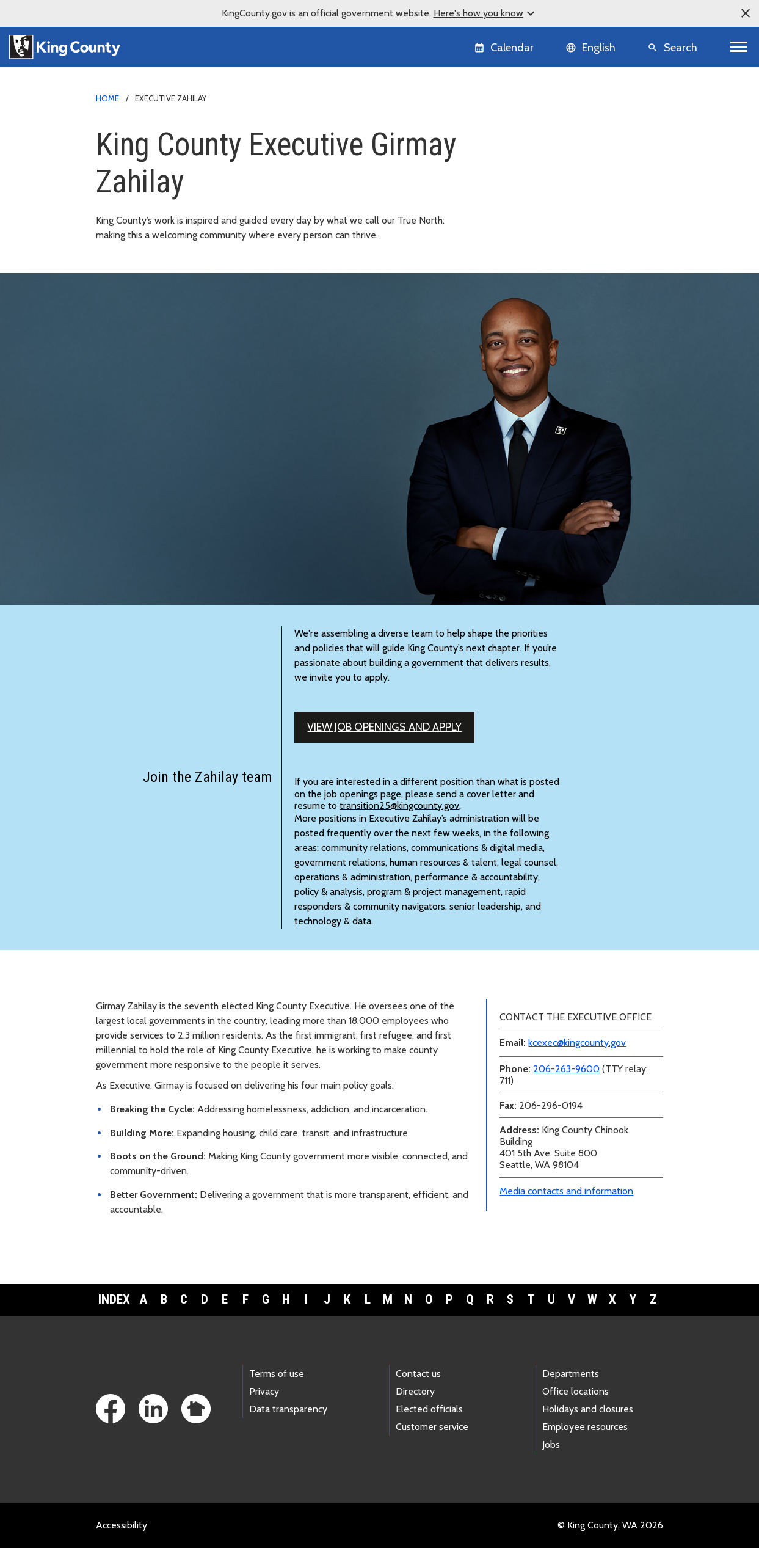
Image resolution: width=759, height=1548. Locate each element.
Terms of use (276, 1373)
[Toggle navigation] (739, 47)
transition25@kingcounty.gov (399, 805)
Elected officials (429, 1409)
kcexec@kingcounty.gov (577, 1042)
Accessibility (121, 1525)
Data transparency (288, 1409)
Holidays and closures (587, 1409)
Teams (512, 194)
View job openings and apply (384, 727)
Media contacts (525, 135)
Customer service (432, 1427)
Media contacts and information (566, 1191)
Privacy (264, 1391)
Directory (415, 1391)
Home (107, 98)
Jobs (551, 1444)
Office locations (575, 1391)
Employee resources (585, 1427)
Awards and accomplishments (556, 213)
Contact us (418, 1373)
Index (114, 1299)
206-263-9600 (566, 1069)
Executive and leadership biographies (570, 174)
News (505, 155)
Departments (570, 1373)
